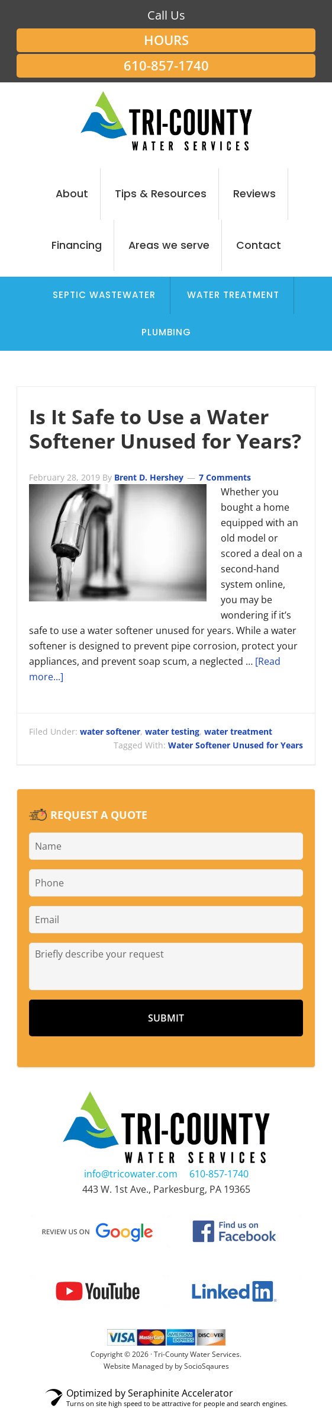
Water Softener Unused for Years (235, 745)
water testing (172, 731)
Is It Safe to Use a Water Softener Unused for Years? (165, 428)
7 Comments (225, 477)
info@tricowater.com (131, 1173)
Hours (166, 40)
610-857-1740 (166, 65)
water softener (110, 731)
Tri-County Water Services (166, 121)
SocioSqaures (206, 1366)
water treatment (238, 731)
